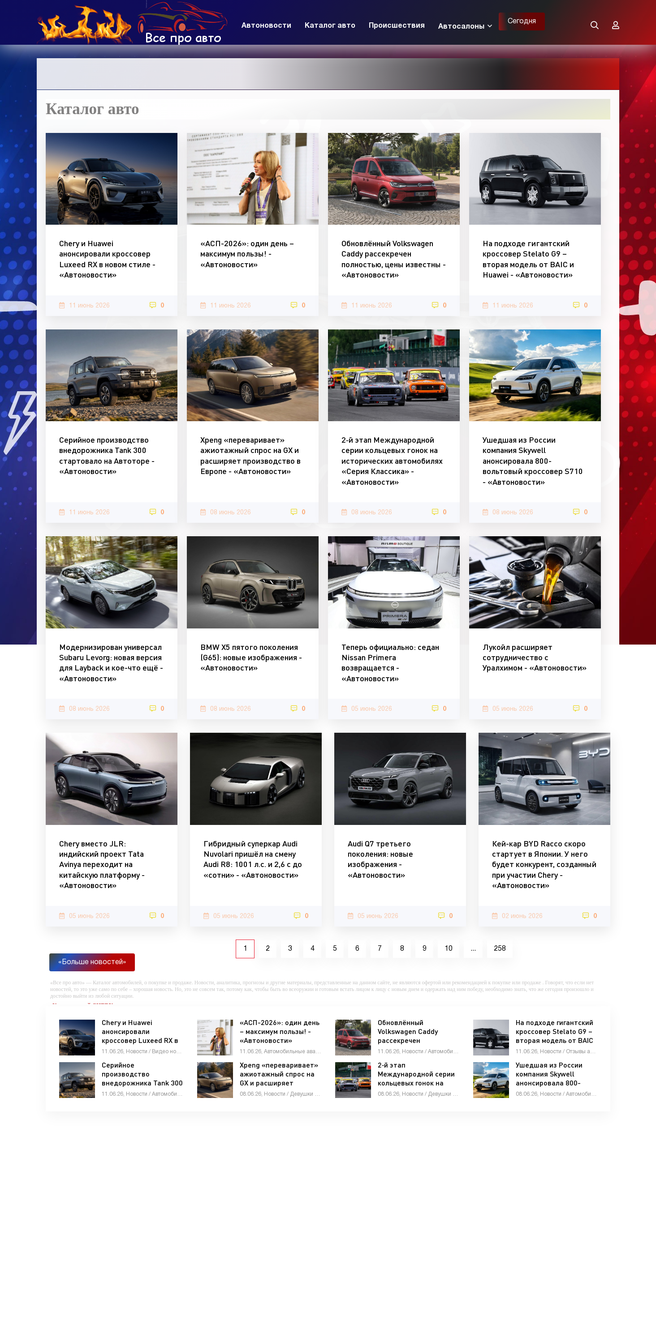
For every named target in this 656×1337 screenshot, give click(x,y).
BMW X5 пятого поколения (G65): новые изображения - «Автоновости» (251, 657)
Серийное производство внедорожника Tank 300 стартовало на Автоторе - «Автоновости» (107, 455)
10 (449, 949)
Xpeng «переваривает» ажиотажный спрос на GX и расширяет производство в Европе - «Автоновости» (250, 455)
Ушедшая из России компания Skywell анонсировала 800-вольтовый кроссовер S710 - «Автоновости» (533, 461)
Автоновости (266, 26)
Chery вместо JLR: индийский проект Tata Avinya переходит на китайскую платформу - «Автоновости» (102, 864)
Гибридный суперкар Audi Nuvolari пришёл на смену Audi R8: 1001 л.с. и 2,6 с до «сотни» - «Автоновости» (252, 859)
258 (500, 949)
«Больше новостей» (92, 962)
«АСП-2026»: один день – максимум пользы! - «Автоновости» (247, 253)
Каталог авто (330, 26)
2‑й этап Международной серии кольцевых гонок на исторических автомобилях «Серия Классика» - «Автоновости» (392, 461)
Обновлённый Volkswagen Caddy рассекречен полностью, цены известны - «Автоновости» (393, 258)
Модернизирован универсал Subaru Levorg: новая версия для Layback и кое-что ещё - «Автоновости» (111, 662)
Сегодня (522, 21)
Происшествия (397, 26)
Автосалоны (461, 27)
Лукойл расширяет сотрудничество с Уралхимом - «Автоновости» (535, 657)
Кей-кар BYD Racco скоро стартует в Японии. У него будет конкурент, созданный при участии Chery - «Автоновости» (544, 864)
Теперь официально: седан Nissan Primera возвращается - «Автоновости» (390, 662)
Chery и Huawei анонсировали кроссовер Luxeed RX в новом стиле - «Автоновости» (107, 258)
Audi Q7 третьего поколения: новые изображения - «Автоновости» (380, 859)
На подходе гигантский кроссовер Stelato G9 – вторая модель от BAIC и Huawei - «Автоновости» (528, 258)
